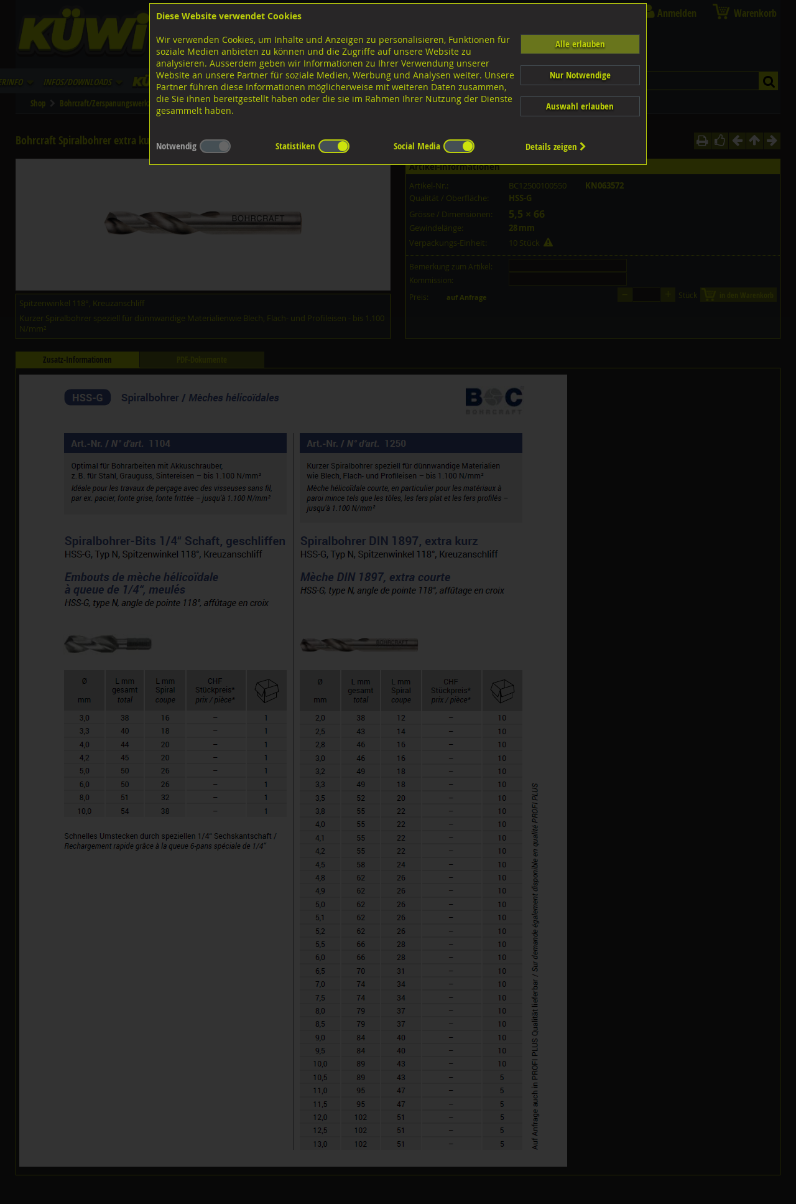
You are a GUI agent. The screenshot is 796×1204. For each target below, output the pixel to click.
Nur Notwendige (580, 75)
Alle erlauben (580, 43)
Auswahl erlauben (580, 106)
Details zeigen (555, 146)
